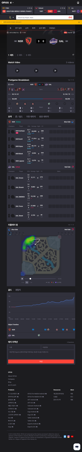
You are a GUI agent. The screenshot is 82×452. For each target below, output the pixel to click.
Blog (9, 412)
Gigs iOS (30, 445)
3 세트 (28, 55)
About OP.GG (12, 406)
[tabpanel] (41, 170)
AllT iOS (30, 433)
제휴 (71, 424)
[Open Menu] (78, 2)
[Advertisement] (41, 382)
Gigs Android (32, 442)
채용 (71, 430)
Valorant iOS (32, 439)
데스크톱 (10, 442)
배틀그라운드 (12, 436)
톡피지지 (10, 451)
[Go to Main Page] (5, 2)
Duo (9, 448)
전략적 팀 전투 (12, 427)
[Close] (79, 22)
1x (27, 282)
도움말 (55, 427)
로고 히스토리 (12, 415)
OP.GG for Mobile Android (36, 424)
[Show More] (12, 2)
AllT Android (32, 430)
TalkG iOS (31, 451)
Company (11, 409)
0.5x (23, 282)
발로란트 (10, 430)
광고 (71, 427)
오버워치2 (11, 433)
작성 (41, 361)
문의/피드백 (57, 430)
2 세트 (19, 55)
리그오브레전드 (12, 424)
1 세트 (10, 55)
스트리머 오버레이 (13, 445)
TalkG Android (32, 448)
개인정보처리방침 (58, 424)
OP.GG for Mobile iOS (35, 427)
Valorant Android (33, 436)
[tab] (10, 116)
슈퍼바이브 (11, 439)
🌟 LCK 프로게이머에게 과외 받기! (11, 22)
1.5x (31, 282)
